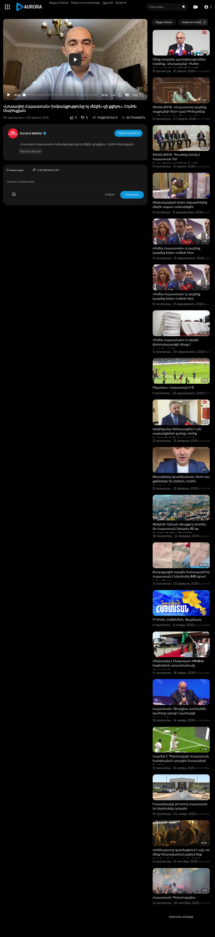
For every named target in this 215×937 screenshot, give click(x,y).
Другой (108, 2)
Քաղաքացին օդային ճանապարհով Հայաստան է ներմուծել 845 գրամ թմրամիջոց (181, 576)
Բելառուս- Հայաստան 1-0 (173, 387)
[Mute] (127, 95)
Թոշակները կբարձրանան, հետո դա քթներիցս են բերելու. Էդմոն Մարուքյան (181, 481)
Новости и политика (86, 2)
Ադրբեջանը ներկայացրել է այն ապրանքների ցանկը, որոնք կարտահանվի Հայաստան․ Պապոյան (177, 435)
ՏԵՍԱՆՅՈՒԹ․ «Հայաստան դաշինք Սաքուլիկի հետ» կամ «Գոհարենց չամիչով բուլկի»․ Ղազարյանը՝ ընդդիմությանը (179, 113)
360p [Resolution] (134, 95)
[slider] (61, 94)
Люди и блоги (59, 2)
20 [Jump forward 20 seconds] (120, 95)
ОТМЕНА (110, 194)
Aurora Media (33, 133)
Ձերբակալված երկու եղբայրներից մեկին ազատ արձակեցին (180, 204)
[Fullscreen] (141, 95)
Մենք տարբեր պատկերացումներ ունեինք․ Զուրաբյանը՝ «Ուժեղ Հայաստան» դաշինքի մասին (179, 63)
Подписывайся (129, 133)
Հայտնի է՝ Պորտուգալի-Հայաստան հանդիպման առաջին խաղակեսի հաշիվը (181, 760)
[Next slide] (204, 22)
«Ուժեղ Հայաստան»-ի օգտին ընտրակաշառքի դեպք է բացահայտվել (176, 344)
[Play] (9, 95)
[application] (75, 59)
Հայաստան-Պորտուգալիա (174, 897)
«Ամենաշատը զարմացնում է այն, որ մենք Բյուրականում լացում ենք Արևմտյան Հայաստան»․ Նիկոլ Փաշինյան (181, 856)
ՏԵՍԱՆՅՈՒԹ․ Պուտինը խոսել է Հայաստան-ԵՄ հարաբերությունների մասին (176, 159)
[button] (207, 7)
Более (121, 2)
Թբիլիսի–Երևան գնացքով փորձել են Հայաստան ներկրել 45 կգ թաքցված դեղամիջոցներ (179, 528)
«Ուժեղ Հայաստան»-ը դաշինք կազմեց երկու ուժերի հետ (176, 250)
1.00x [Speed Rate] (113, 95)
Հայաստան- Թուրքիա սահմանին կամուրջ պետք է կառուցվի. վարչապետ (179, 713)
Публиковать (132, 194)
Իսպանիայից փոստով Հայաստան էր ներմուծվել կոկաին (180, 806)
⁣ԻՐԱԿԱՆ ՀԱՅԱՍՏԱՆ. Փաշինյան (177, 619)
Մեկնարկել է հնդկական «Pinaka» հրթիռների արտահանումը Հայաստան (178, 665)
